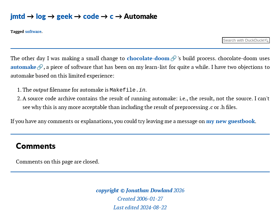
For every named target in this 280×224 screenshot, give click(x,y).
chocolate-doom (148, 58)
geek (64, 16)
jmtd (18, 16)
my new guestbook (230, 121)
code (91, 16)
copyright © (110, 190)
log (41, 16)
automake (23, 66)
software (33, 31)
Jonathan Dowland (149, 190)
